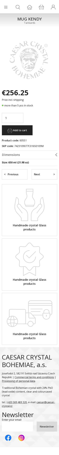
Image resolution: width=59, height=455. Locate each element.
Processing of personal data (18, 381)
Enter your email (11, 419)
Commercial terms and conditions (34, 377)
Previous (11, 174)
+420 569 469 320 (16, 402)
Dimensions (11, 155)
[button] (53, 7)
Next (44, 174)
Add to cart (17, 130)
